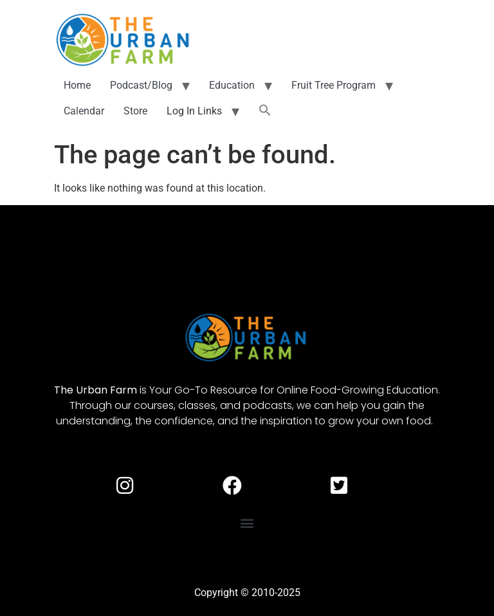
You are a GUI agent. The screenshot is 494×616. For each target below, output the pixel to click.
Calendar (84, 111)
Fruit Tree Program (333, 85)
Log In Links (194, 111)
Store (135, 111)
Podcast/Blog (141, 85)
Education (232, 85)
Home (77, 85)
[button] (265, 111)
